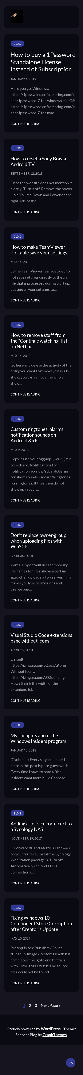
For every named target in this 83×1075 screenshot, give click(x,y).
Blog (17, 43)
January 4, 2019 (23, 79)
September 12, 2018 (27, 173)
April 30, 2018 (22, 556)
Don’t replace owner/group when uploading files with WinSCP (38, 540)
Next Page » (50, 1005)
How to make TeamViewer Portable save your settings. (39, 249)
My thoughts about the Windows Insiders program (38, 738)
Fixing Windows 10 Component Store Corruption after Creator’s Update (41, 923)
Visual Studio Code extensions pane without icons (41, 638)
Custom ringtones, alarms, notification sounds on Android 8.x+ (37, 434)
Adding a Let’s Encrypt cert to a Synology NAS (41, 826)
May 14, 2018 (21, 262)
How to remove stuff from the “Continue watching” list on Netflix (39, 340)
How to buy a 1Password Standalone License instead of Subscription (43, 62)
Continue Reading (25, 124)
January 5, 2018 (23, 750)
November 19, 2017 (26, 838)
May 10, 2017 (21, 938)
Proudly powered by (34, 1029)
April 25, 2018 (22, 650)
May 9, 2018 (20, 450)
